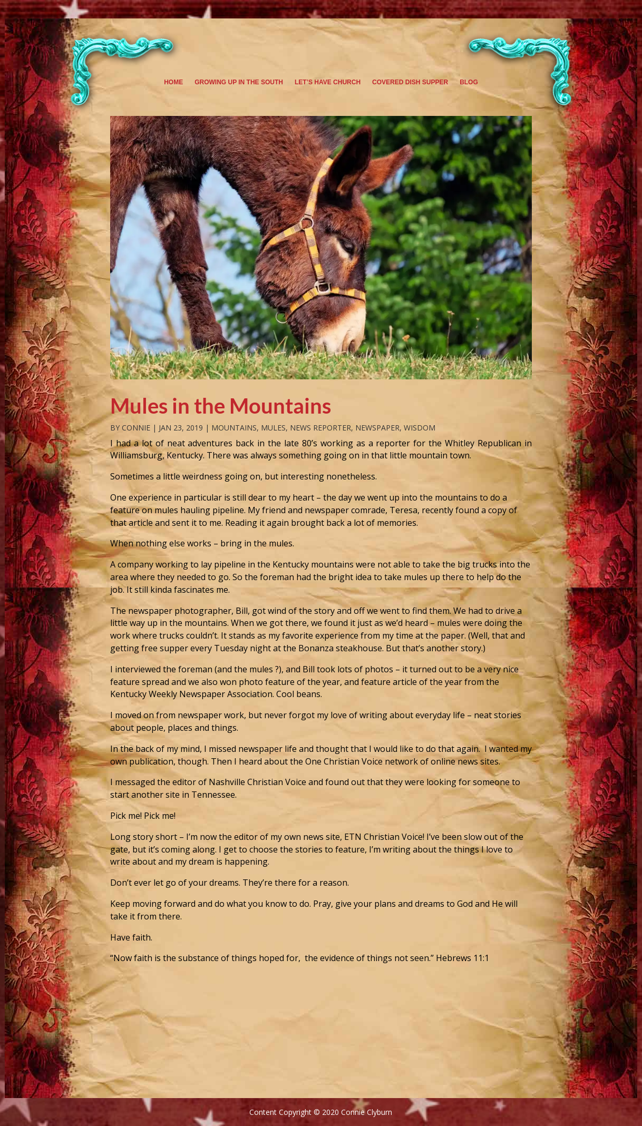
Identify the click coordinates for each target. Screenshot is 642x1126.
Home (173, 82)
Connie (136, 428)
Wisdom (419, 428)
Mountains (234, 428)
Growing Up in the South (238, 82)
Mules (273, 428)
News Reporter (320, 428)
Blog (469, 82)
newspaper (377, 428)
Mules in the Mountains (220, 405)
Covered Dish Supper (410, 82)
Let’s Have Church (328, 82)
